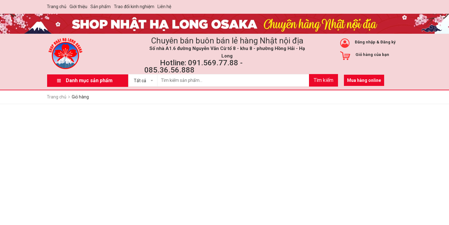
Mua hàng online (364, 80)
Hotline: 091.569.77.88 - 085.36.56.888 (193, 66)
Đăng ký (388, 42)
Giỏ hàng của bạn (372, 54)
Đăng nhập (365, 42)
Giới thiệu (78, 6)
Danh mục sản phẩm (89, 80)
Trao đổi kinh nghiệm (134, 6)
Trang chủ (56, 6)
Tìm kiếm (323, 80)
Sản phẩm (100, 6)
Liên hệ (164, 6)
